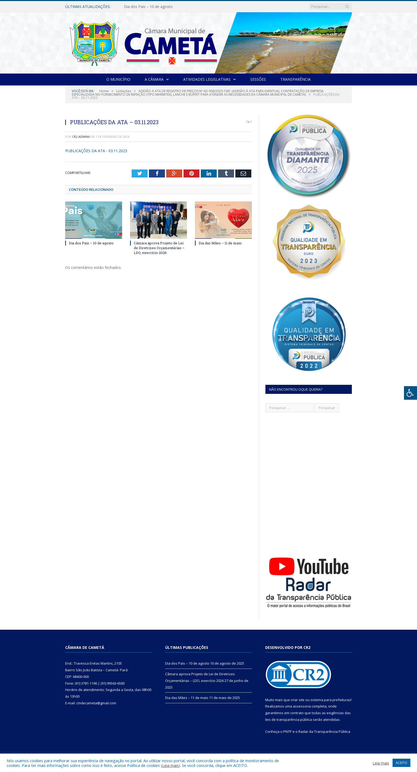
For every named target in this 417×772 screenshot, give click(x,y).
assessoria (302, 706)
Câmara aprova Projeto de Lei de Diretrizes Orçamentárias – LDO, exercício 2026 (159, 248)
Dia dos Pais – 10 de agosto (148, 6)
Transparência (295, 79)
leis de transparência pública (288, 719)
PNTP (287, 731)
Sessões (258, 79)
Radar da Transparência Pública (324, 731)
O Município (118, 79)
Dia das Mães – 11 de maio (220, 243)
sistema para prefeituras (330, 699)
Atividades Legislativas (207, 79)
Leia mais (170, 765)
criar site (298, 699)
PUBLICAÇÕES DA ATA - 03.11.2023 (96, 150)
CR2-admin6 (81, 137)
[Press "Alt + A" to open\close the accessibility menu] (410, 393)
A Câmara (154, 79)
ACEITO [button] (401, 762)
